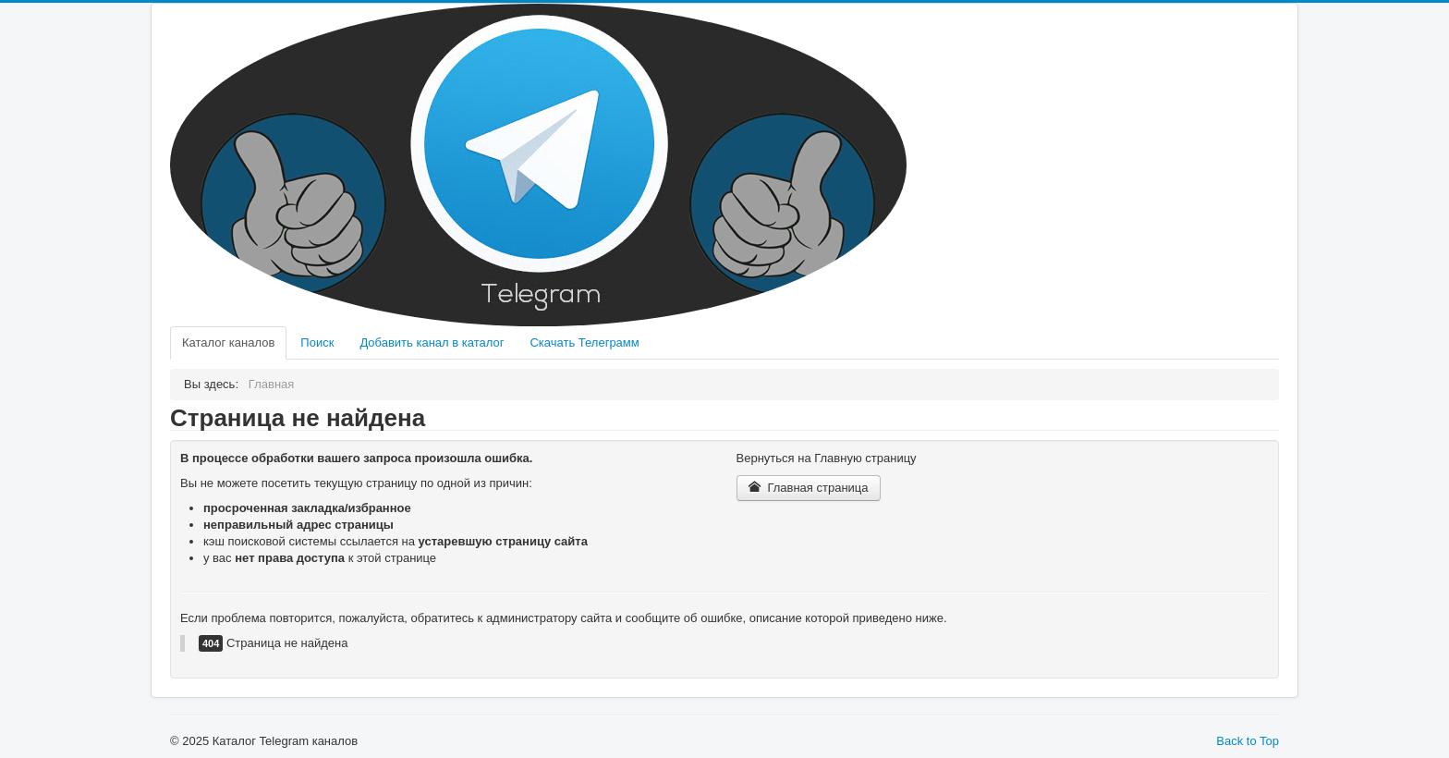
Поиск (317, 342)
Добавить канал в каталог (431, 342)
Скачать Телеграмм (584, 342)
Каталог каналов (228, 342)
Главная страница (809, 488)
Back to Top (1247, 741)
